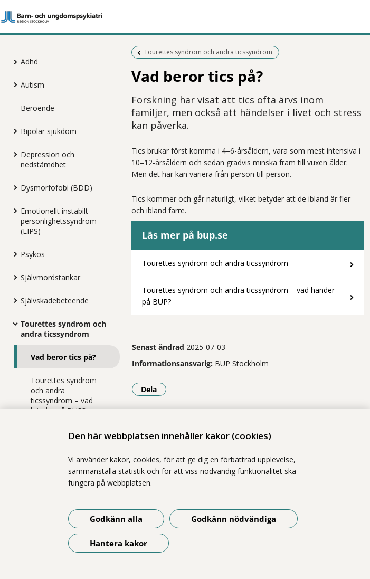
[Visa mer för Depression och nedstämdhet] (13, 154)
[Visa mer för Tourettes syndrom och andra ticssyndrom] (13, 323)
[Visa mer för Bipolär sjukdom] (13, 131)
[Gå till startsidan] (185, 17)
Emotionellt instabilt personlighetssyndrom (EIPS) (59, 221)
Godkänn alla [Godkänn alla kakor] (116, 519)
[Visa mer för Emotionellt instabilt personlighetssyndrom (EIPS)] (13, 210)
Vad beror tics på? (63, 357)
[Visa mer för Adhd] (13, 61)
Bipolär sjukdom (49, 131)
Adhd (29, 61)
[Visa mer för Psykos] (13, 253)
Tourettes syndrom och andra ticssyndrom (63, 329)
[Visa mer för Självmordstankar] (13, 277)
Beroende (37, 108)
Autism (32, 85)
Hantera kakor (118, 543)
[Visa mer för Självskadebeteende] (13, 300)
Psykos (33, 254)
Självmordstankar (50, 277)
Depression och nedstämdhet (47, 159)
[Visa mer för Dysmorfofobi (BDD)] (13, 187)
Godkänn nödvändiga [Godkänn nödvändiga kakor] (233, 519)
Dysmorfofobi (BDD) (56, 188)
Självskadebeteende (55, 301)
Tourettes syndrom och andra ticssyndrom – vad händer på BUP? (64, 395)
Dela (153, 389)
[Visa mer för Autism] (13, 84)
